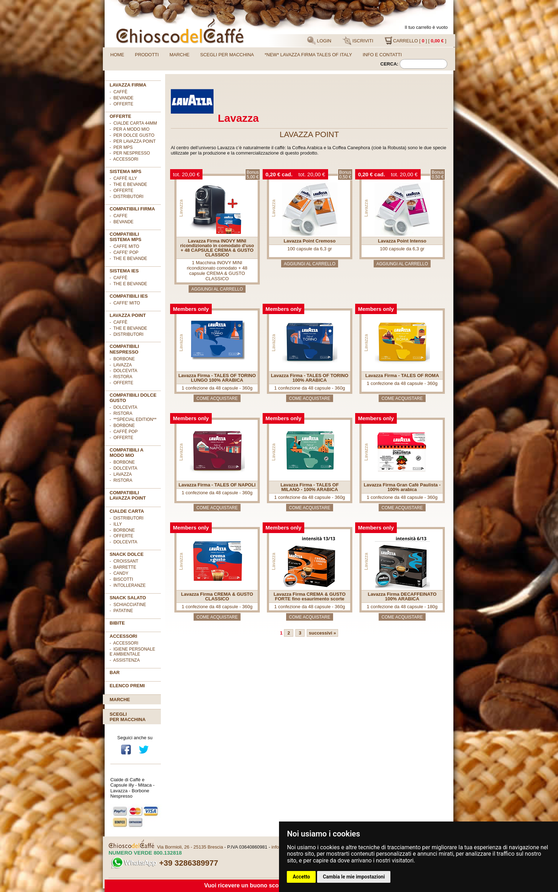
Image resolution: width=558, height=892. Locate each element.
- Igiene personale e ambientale (132, 652)
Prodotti (147, 54)
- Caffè (118, 91)
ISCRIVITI (358, 40)
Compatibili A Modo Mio (126, 452)
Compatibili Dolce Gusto (133, 397)
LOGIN (319, 40)
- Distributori (126, 196)
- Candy (119, 573)
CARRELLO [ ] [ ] (415, 40)
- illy (116, 524)
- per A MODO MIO (129, 129)
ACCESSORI (123, 636)
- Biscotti (121, 579)
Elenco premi (127, 685)
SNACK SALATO (128, 597)
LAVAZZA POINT (128, 315)
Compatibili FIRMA (132, 209)
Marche (179, 54)
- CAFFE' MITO (125, 303)
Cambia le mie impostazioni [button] (354, 877)
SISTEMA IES (124, 270)
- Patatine (121, 610)
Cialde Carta (127, 511)
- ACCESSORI (124, 159)
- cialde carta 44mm (133, 123)
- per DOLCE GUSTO (132, 135)
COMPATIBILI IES (129, 296)
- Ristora (121, 376)
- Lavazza (121, 364)
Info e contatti (382, 54)
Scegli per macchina (227, 54)
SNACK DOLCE (126, 554)
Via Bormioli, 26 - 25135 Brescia (190, 847)
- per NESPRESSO (130, 153)
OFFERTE (120, 116)
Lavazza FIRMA (128, 85)
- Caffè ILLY (123, 178)
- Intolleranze (128, 585)
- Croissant (124, 561)
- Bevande (121, 97)
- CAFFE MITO (124, 246)
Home (117, 54)
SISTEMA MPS (125, 171)
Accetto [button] (301, 877)
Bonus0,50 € (345, 174)
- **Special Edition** (133, 419)
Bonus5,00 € (253, 174)
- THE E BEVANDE (128, 258)
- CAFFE (118, 215)
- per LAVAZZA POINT (133, 141)
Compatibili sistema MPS (125, 236)
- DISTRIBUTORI (126, 518)
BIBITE (117, 623)
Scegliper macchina (128, 716)
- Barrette (123, 567)
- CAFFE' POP (124, 252)
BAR (115, 672)
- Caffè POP (124, 431)
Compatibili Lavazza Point (128, 495)
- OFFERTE (121, 103)
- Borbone (122, 358)
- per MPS (121, 147)
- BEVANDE (121, 221)
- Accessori (124, 643)
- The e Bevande (128, 184)
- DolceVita (123, 370)
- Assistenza (125, 660)
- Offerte (121, 190)
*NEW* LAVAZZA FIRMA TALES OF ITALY (308, 54)
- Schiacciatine (128, 604)
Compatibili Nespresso (124, 349)
